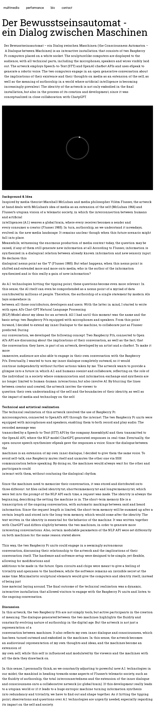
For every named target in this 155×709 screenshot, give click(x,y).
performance (35, 7)
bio (53, 7)
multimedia (11, 7)
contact (67, 7)
